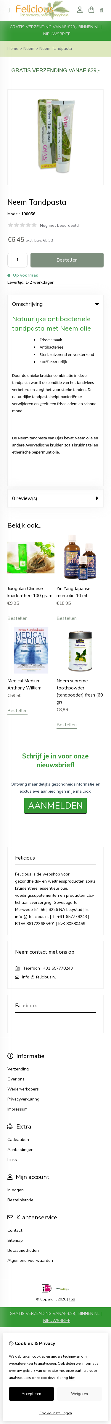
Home (12, 48)
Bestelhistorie (20, 1027)
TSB (72, 1126)
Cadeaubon (18, 966)
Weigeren (79, 1394)
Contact (14, 1057)
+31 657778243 (58, 795)
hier (72, 1377)
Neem (28, 48)
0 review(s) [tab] (55, 325)
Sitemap (15, 1067)
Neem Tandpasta (55, 48)
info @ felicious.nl (39, 804)
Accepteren (31, 1394)
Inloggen (15, 1017)
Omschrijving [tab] (55, 304)
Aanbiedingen (20, 976)
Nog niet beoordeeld (59, 225)
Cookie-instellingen (55, 1413)
